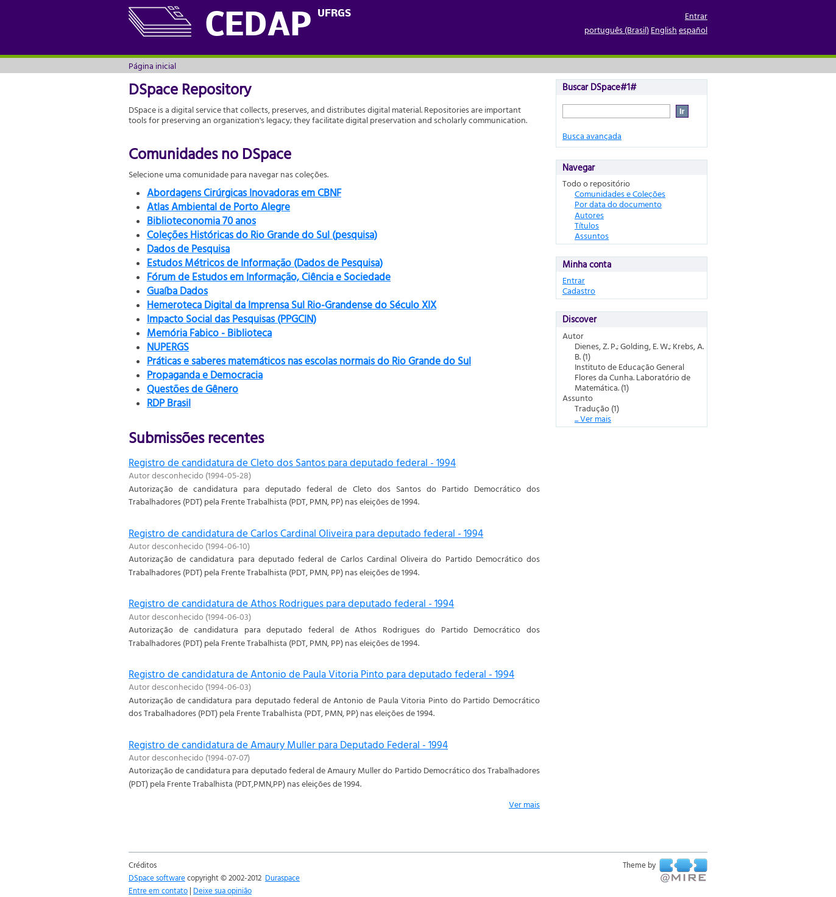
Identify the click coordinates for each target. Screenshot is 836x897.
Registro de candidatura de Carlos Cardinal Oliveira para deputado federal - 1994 (306, 533)
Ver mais (524, 804)
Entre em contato (158, 890)
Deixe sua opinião (222, 890)
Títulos (587, 225)
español (693, 29)
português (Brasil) (616, 29)
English (664, 29)
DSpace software (157, 877)
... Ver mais (593, 418)
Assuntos (592, 235)
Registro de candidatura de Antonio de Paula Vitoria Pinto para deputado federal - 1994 (321, 673)
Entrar (696, 15)
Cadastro (578, 290)
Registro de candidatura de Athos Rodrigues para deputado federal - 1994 (291, 603)
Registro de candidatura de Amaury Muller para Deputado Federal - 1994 (288, 744)
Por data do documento (618, 203)
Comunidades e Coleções (620, 193)
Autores (589, 214)
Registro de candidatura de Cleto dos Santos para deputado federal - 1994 (292, 462)
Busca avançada (592, 135)
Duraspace (282, 877)
